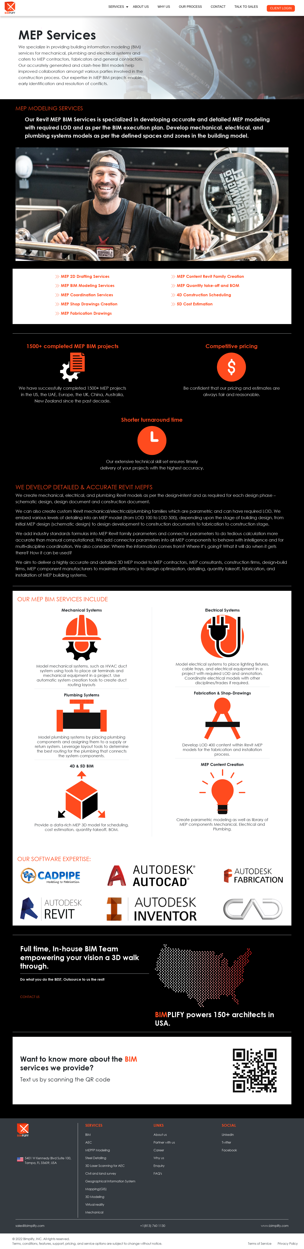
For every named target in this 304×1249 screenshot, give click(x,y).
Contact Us (30, 997)
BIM (88, 1135)
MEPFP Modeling (97, 1150)
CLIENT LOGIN (281, 8)
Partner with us (164, 1142)
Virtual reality (94, 1204)
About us (160, 1135)
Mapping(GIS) (96, 1189)
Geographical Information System (110, 1181)
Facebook (229, 1150)
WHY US (164, 6)
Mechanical (94, 1212)
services (116, 6)
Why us (159, 1158)
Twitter (226, 1142)
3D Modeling (94, 1197)
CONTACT (218, 6)
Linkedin (228, 1135)
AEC (88, 1142)
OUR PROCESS (190, 6)
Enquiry (159, 1166)
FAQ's (158, 1173)
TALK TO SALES (246, 6)
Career (159, 1150)
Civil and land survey (100, 1173)
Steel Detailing (95, 1158)
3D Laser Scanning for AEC (105, 1166)
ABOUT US (141, 6)
